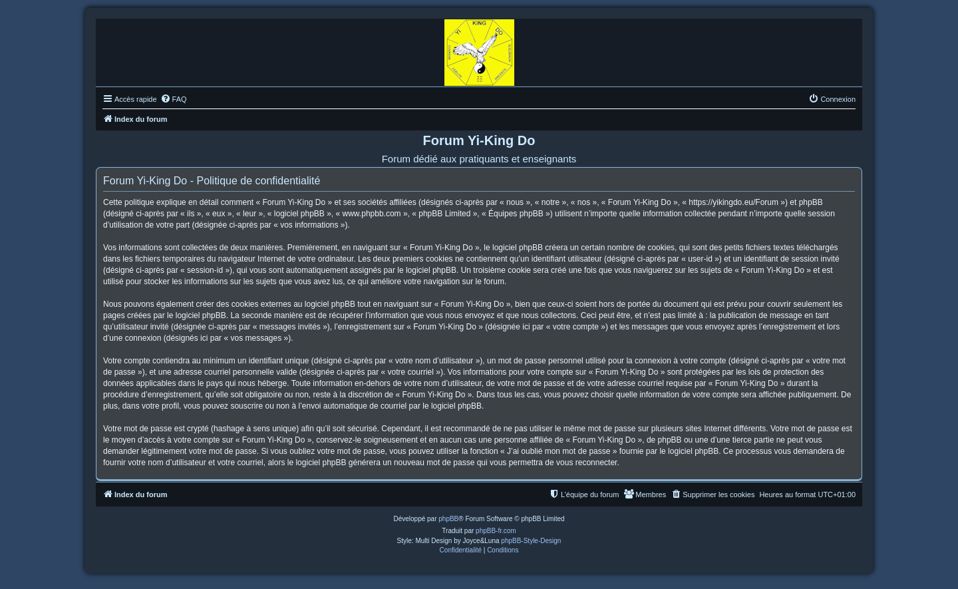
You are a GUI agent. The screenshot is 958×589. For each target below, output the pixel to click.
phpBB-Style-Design (531, 540)
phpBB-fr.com (496, 530)
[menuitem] (173, 99)
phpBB (448, 518)
